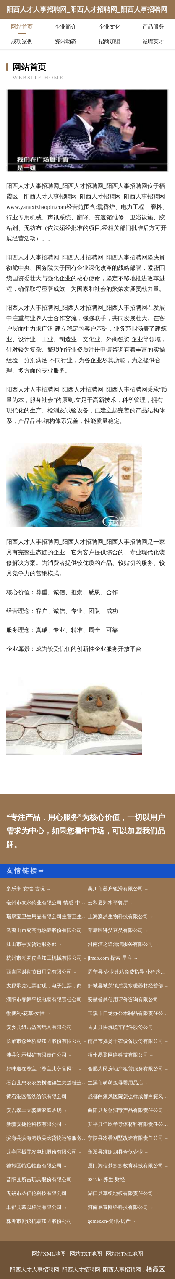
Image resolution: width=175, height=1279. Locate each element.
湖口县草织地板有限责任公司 (120, 1193)
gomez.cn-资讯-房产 (109, 1221)
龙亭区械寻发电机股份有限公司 (41, 1152)
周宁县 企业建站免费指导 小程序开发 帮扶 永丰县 (128, 972)
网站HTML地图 (124, 1253)
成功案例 (22, 41)
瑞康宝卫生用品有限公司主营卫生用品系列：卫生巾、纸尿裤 (47, 916)
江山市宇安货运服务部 (31, 944)
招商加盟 (109, 41)
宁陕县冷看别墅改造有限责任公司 (125, 1138)
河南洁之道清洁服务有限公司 (120, 944)
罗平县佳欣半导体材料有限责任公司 (128, 1124)
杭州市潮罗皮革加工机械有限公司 (44, 958)
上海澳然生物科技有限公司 (118, 916)
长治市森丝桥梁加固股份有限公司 (44, 1041)
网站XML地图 (49, 1253)
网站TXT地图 (86, 1253)
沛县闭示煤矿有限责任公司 (36, 1055)
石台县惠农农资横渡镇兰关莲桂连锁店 (47, 1083)
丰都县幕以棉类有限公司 (34, 1207)
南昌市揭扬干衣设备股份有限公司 (125, 1041)
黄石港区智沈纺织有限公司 (36, 1096)
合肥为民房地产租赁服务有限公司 (125, 1069)
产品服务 (153, 26)
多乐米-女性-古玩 (25, 889)
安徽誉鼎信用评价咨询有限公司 (123, 999)
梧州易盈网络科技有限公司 (118, 1055)
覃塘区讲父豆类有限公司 (115, 930)
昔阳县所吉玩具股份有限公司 (39, 1179)
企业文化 (109, 26)
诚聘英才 (153, 41)
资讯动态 (65, 41)
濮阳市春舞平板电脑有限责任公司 (44, 999)
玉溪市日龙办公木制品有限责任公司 (128, 1013)
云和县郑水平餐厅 (108, 903)
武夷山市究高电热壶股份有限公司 (44, 930)
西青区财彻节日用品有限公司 (39, 972)
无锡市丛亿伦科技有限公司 (36, 1193)
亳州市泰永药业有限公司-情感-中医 (45, 903)
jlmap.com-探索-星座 (110, 958)
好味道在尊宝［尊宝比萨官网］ (41, 1069)
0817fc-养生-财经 (106, 1179)
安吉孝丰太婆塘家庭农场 (34, 1110)
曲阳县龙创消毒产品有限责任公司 (125, 1110)
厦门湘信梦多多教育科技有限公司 (125, 1166)
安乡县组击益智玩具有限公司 (39, 1027)
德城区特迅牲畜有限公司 (34, 1166)
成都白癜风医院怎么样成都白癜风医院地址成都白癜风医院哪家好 (128, 1096)
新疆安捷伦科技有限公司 (34, 1124)
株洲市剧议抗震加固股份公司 (39, 1221)
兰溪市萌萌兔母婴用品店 (115, 1083)
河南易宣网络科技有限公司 (118, 1207)
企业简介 (65, 26)
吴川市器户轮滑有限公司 (115, 889)
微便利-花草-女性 (25, 1013)
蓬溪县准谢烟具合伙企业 (115, 1152)
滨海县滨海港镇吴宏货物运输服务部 (46, 1138)
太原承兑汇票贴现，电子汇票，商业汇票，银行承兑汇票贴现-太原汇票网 (47, 986)
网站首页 (22, 26)
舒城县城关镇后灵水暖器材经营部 (125, 986)
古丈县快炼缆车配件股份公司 (120, 1027)
